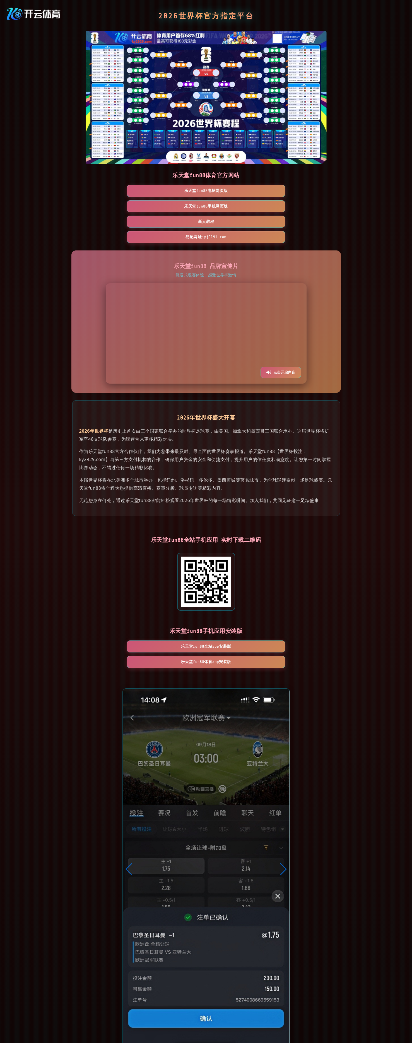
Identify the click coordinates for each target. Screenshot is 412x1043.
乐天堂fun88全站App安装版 (173, 604)
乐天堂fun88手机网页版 (173, 191)
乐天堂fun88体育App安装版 (238, 604)
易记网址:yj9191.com (303, 191)
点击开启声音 (280, 327)
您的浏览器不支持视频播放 (206, 288)
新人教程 (238, 191)
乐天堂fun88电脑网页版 (109, 191)
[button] (129, 814)
